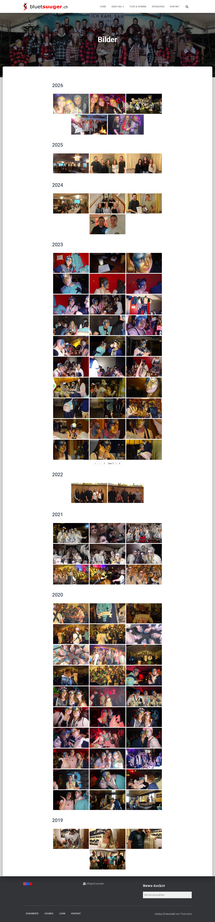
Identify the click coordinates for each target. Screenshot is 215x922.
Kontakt (174, 6)
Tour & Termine (137, 6)
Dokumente (32, 913)
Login (62, 913)
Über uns (117, 6)
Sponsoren (158, 6)
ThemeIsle (186, 914)
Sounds (49, 913)
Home (103, 6)
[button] (123, 6)
